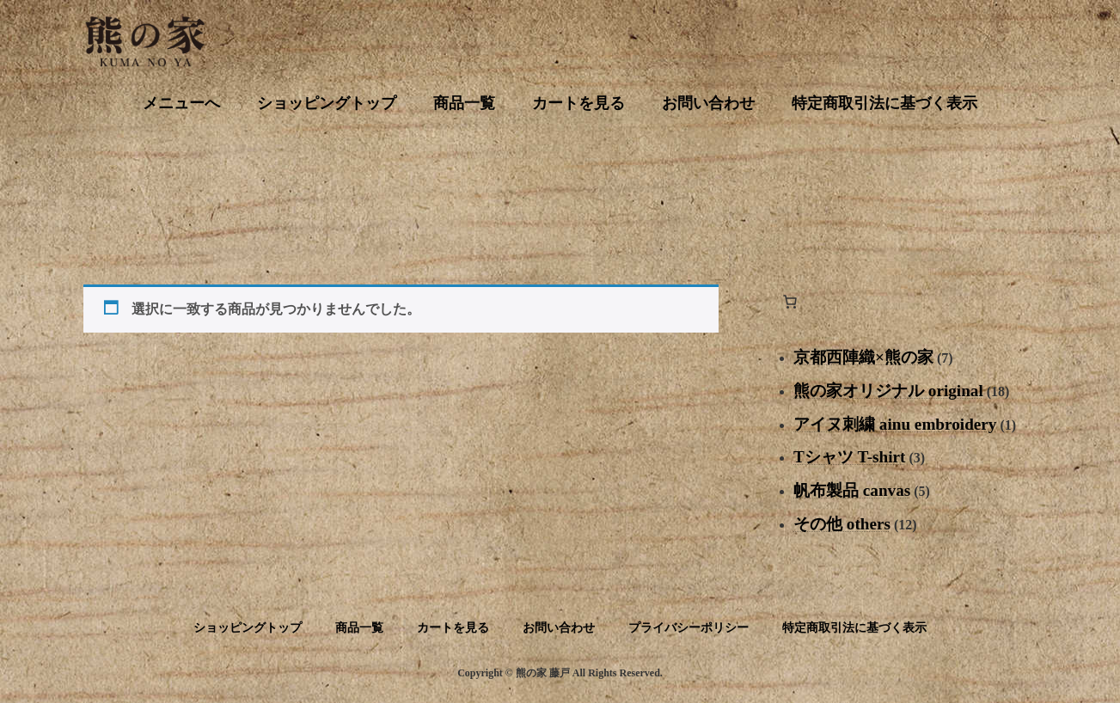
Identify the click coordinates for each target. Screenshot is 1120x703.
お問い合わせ (559, 627)
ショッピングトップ (247, 627)
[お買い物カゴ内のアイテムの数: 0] (790, 301)
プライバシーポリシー (688, 627)
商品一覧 (359, 627)
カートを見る (453, 627)
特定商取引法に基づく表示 (854, 627)
